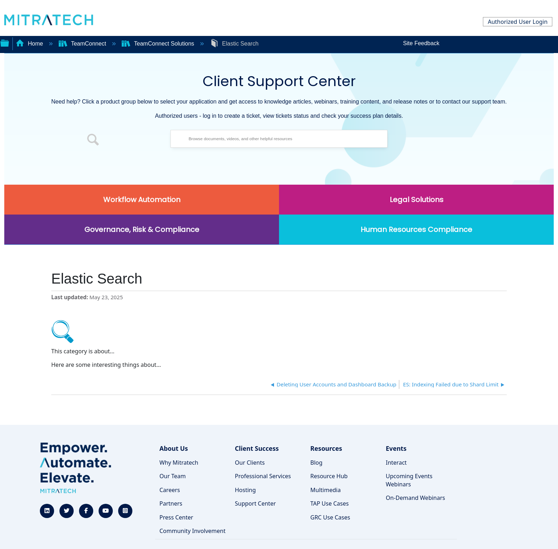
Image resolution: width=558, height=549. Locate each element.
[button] (93, 141)
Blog (316, 462)
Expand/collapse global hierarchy (4, 42)
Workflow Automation (141, 200)
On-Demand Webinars (415, 498)
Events (396, 448)
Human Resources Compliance (416, 229)
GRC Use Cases (330, 517)
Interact (396, 462)
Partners (170, 503)
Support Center (255, 503)
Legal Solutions (416, 200)
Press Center (176, 517)
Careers (169, 490)
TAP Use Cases (329, 503)
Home (30, 44)
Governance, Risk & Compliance (141, 229)
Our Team (172, 476)
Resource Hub (329, 476)
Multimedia (325, 490)
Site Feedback (421, 43)
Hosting (245, 490)
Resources (326, 448)
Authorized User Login (518, 22)
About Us (173, 448)
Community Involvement (192, 531)
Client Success (257, 448)
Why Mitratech (178, 462)
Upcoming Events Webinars (409, 480)
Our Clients (250, 462)
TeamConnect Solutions (159, 44)
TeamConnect (83, 44)
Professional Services (263, 476)
